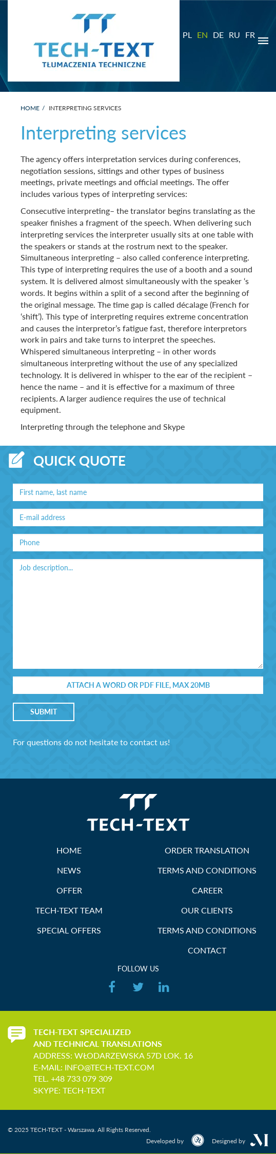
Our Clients (207, 910)
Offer (69, 890)
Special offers (69, 930)
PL (187, 34)
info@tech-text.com (109, 1067)
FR (250, 34)
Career (207, 890)
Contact (207, 950)
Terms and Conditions (207, 870)
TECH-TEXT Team (69, 910)
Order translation (207, 850)
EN (202, 34)
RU (234, 34)
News (69, 870)
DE (218, 34)
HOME (69, 850)
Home (30, 108)
